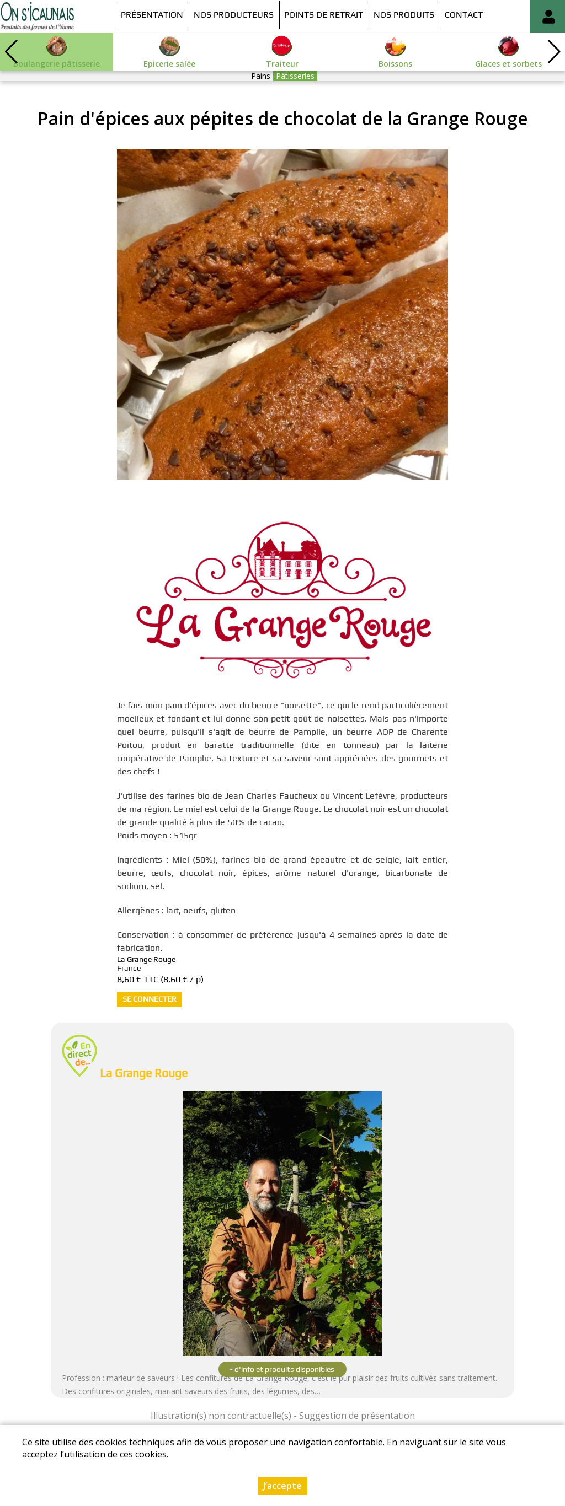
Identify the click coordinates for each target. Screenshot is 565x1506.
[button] (554, 52)
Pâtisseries (295, 76)
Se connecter (149, 998)
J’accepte (282, 1486)
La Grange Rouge (144, 1073)
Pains (260, 76)
